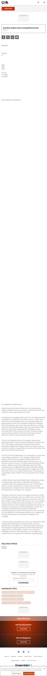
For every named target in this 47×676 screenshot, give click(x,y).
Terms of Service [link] (38, 656)
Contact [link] (23, 660)
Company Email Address (19, 578)
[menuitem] (3, 37)
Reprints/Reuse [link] (15, 660)
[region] (23, 671)
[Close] (44, 669)
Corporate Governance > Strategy (12, 595)
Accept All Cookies (29, 673)
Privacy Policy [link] (28, 656)
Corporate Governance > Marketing (13, 599)
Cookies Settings (31, 660)
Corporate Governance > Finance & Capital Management (18, 592)
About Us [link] (7, 656)
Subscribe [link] (13, 656)
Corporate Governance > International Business (16, 602)
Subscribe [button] (23, 629)
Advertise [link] (20, 656)
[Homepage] (5, 2)
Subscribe (8, 8)
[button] (44, 3)
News (4, 547)
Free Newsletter (23, 582)
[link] (3, 37)
